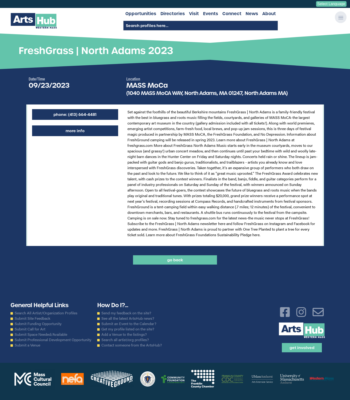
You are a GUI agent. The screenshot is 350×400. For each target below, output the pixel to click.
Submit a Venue (27, 345)
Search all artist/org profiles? (125, 340)
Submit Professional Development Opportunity (53, 340)
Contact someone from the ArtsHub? (131, 345)
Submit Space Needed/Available (41, 334)
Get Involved (302, 347)
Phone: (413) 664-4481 (75, 114)
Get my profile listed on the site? (127, 329)
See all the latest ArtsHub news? (127, 318)
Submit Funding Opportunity (38, 324)
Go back (175, 259)
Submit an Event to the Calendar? (128, 324)
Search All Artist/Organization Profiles (46, 313)
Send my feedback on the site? (126, 313)
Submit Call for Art (30, 329)
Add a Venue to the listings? (124, 334)
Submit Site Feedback (32, 318)
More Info (75, 130)
